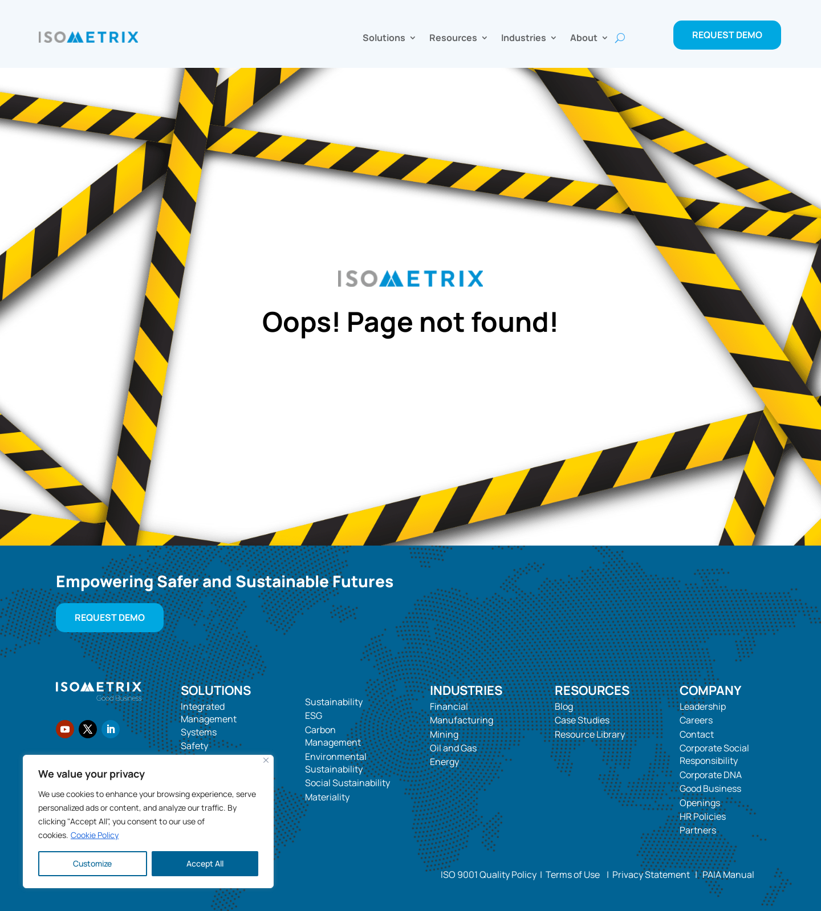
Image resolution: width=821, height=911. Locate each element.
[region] (148, 821)
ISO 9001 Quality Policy (489, 874)
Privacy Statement (649, 874)
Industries (523, 39)
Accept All (204, 863)
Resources (453, 39)
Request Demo (727, 35)
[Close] (266, 760)
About (584, 39)
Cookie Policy (95, 834)
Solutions (384, 39)
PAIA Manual (728, 874)
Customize (92, 863)
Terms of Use (573, 874)
